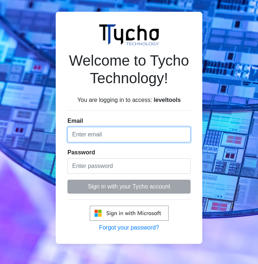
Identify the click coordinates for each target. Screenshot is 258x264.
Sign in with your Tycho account (129, 186)
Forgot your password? (129, 227)
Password (81, 152)
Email (75, 121)
